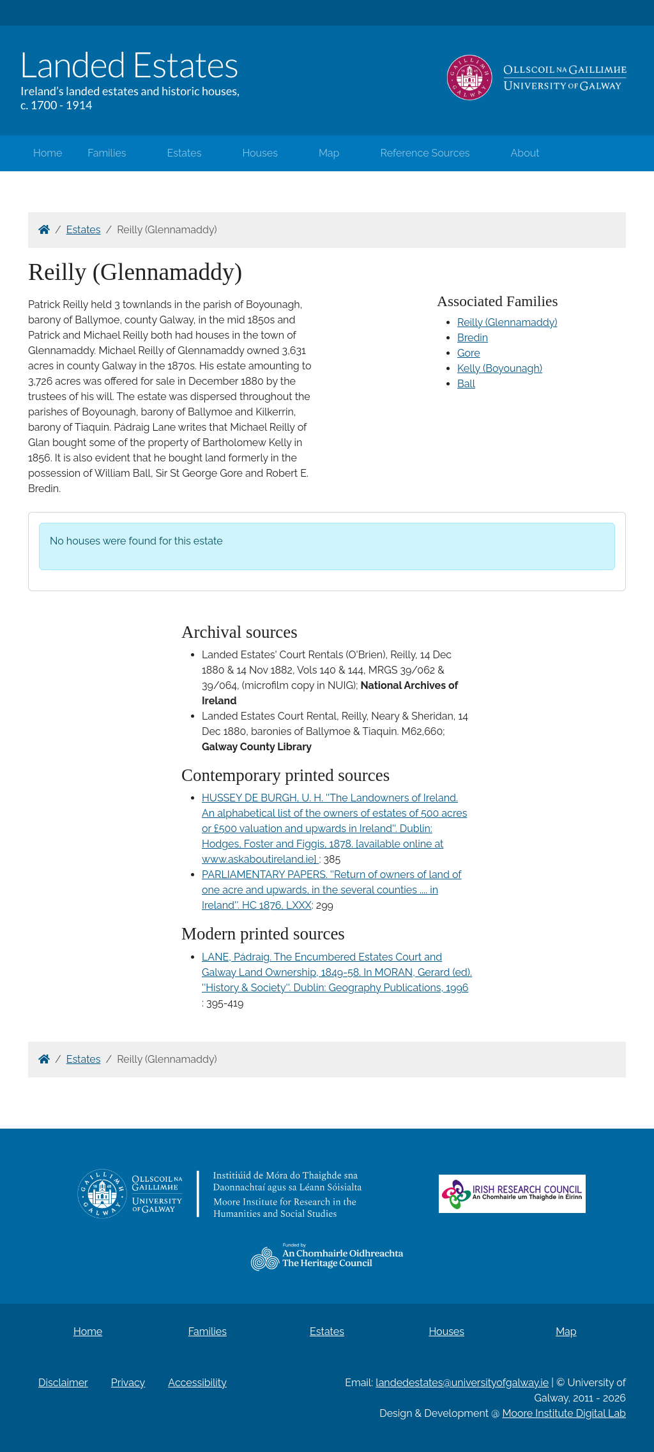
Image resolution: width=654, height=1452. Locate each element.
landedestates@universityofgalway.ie (462, 1383)
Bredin (472, 338)
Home (47, 153)
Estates (184, 153)
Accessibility (197, 1383)
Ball (466, 384)
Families (106, 153)
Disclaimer (63, 1383)
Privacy (128, 1383)
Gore (468, 353)
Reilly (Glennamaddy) (507, 322)
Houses (260, 153)
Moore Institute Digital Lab (564, 1413)
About (525, 153)
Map (329, 153)
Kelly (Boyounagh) (499, 368)
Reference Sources (424, 153)
